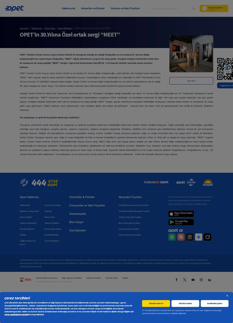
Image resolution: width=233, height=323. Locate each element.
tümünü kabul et (156, 303)
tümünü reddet (185, 303)
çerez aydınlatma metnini (16, 314)
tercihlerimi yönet (214, 303)
